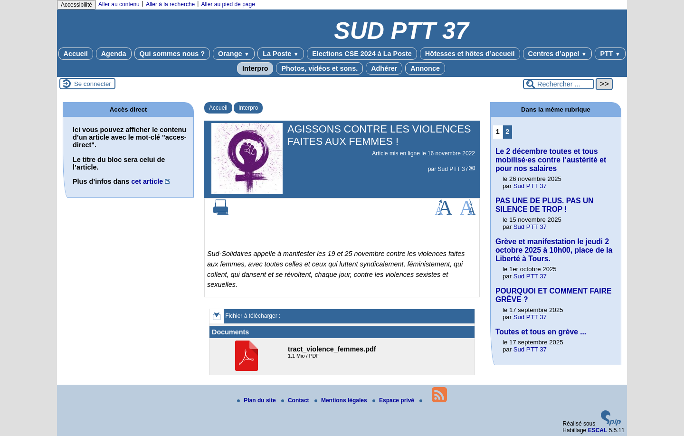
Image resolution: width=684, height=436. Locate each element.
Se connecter (92, 83)
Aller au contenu (119, 4)
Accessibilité (76, 4)
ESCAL (598, 430)
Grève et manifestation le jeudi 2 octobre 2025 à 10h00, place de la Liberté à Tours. (553, 250)
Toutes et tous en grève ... (540, 332)
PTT (610, 53)
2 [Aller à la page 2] (507, 131)
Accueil (76, 53)
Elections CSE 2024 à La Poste (362, 53)
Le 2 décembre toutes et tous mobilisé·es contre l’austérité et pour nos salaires (550, 159)
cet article (147, 181)
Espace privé (394, 400)
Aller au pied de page (228, 4)
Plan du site (257, 400)
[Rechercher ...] (558, 84)
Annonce (425, 68)
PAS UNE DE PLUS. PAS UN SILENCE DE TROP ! (544, 205)
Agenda (113, 53)
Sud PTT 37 (453, 169)
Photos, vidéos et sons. (319, 68)
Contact (296, 400)
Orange (233, 53)
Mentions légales (341, 400)
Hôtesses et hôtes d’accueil (470, 53)
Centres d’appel (557, 53)
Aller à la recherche (170, 4)
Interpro (255, 68)
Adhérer (384, 68)
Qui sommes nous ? (172, 53)
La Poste (281, 53)
